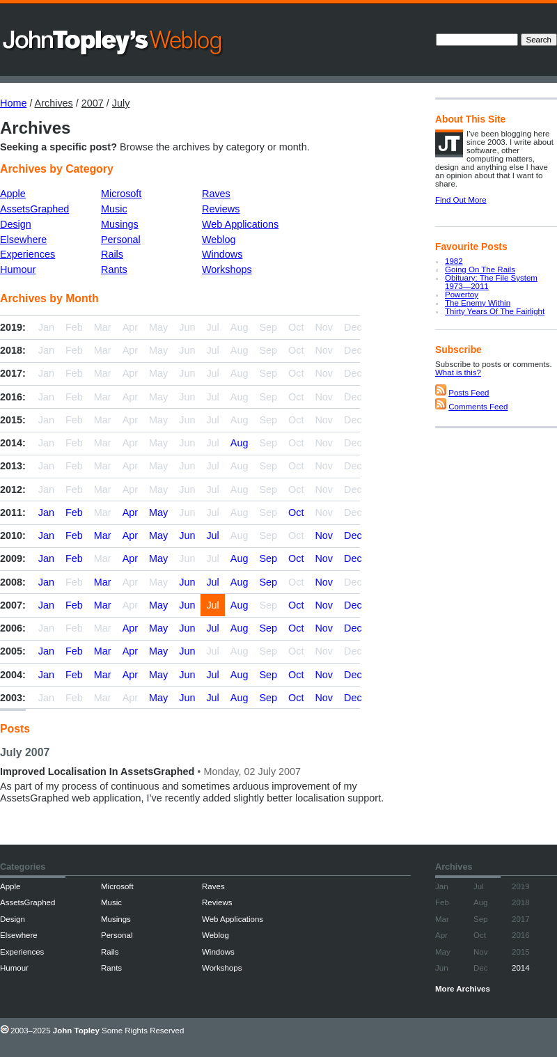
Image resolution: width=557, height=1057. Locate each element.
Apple (13, 193)
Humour (18, 269)
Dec (353, 535)
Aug (239, 442)
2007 (92, 103)
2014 (521, 968)
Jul (212, 535)
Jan (46, 512)
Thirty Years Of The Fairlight (494, 311)
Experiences (27, 254)
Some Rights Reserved (143, 1030)
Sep (268, 558)
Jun (187, 535)
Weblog (219, 239)
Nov (324, 535)
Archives (54, 103)
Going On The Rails (480, 269)
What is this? (458, 372)
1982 (454, 261)
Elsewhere (23, 239)
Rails (112, 254)
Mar (102, 535)
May (158, 512)
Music (114, 208)
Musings (120, 224)
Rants (114, 269)
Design (15, 224)
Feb (74, 512)
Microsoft (121, 193)
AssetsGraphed (34, 208)
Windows (222, 254)
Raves (216, 193)
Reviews (221, 208)
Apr (130, 512)
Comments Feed (478, 406)
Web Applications (240, 224)
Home (13, 103)
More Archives (462, 989)
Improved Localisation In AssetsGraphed (97, 771)
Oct (296, 512)
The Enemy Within (477, 303)
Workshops (227, 269)
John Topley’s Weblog (113, 41)
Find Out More (461, 200)
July (121, 103)
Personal (121, 239)
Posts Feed (468, 393)
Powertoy (461, 294)
